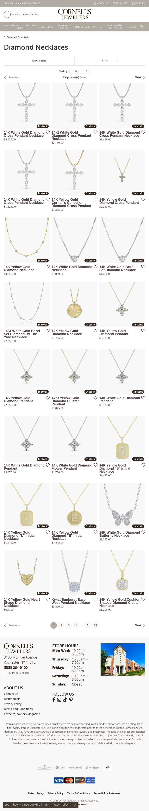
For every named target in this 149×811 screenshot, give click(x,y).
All (95, 625)
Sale (132, 26)
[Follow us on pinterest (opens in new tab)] (71, 700)
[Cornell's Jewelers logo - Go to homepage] (74, 14)
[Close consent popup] (75, 805)
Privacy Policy (13, 704)
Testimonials (12, 699)
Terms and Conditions (18, 709)
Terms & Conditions (78, 793)
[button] (101, 3)
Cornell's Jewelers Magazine (22, 714)
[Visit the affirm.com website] (107, 767)
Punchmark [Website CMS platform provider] (81, 804)
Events (97, 26)
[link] (22, 3)
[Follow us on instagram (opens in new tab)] (59, 700)
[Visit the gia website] (60, 767)
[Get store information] (16, 673)
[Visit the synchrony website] (92, 767)
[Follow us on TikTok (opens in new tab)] (65, 700)
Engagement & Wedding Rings (20, 26)
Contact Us (11, 694)
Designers (46, 26)
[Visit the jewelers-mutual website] (75, 767)
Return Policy (36, 793)
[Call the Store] (16, 667)
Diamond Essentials (18, 37)
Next (138, 77)
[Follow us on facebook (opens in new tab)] (53, 700)
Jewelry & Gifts (64, 26)
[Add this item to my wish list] (46, 132)
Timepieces (82, 26)
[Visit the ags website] (44, 767)
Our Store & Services (115, 26)
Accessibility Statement (107, 793)
